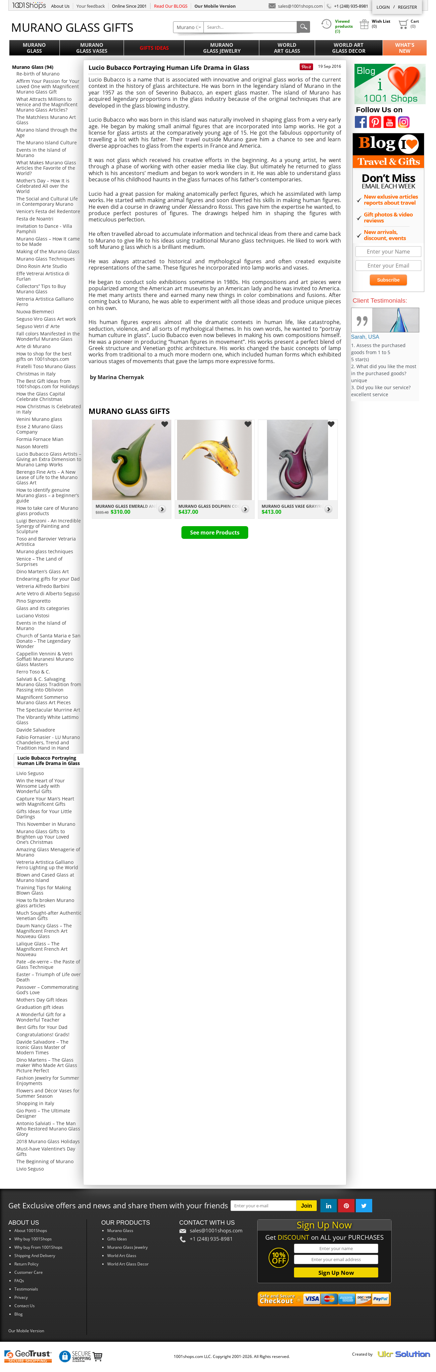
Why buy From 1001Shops (38, 1247)
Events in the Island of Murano (41, 152)
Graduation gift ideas (40, 1007)
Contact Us (24, 1306)
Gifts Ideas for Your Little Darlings (44, 814)
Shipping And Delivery (34, 1255)
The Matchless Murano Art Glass (46, 120)
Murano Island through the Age (46, 132)
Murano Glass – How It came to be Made (48, 241)
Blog (18, 1314)
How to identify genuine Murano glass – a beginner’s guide (47, 495)
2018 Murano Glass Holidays (48, 1141)
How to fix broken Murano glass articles (45, 903)
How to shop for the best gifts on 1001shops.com (43, 356)
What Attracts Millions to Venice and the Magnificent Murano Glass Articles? (47, 104)
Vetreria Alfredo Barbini (42, 586)
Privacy (21, 1297)
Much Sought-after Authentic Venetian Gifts (49, 915)
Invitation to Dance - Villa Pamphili (44, 229)
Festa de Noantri (34, 218)
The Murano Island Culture (46, 142)
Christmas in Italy (35, 373)
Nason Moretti (32, 446)
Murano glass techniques (44, 551)
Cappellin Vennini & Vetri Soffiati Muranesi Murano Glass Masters (45, 658)
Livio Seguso (30, 773)
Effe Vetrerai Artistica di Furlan (42, 276)
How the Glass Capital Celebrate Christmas (40, 396)
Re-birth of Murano (37, 73)
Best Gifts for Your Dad (41, 1027)
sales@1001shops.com (296, 5)
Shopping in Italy (35, 1103)
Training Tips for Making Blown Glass (43, 890)
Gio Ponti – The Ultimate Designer (43, 1113)
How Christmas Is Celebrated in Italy (48, 409)
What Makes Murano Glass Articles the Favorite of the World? (46, 167)
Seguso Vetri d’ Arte (38, 326)
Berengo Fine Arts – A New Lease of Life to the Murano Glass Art (47, 477)
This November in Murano (45, 824)
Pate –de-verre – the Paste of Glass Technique (48, 964)
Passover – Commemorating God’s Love (47, 990)
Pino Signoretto (33, 601)
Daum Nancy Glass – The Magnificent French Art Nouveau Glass (44, 930)
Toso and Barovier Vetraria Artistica (46, 541)
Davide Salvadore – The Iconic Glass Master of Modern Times (42, 1047)
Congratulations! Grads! (42, 1034)
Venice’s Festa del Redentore (48, 211)
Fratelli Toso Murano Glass (46, 366)
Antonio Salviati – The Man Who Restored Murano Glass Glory (48, 1128)
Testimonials (26, 1289)
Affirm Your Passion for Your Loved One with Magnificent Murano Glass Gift (48, 86)
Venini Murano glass (39, 419)
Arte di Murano (33, 346)
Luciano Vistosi (32, 615)
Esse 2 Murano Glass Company (39, 429)
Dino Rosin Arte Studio (41, 266)
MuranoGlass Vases (91, 47)
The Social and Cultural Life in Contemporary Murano (47, 201)
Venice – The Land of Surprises (39, 561)
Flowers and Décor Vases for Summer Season (48, 1093)
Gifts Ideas (154, 47)
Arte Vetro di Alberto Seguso (48, 593)
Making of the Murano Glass (48, 251)
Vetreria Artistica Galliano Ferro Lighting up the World (47, 865)
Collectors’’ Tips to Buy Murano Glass (41, 289)
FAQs (19, 1280)
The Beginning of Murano (45, 1161)
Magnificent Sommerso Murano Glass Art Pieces (43, 700)
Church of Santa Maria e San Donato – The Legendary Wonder (48, 640)
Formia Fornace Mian (39, 439)
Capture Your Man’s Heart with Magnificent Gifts (45, 801)
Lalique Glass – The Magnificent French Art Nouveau (41, 948)
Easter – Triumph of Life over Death (48, 977)
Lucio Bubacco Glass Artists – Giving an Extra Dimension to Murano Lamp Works (48, 459)
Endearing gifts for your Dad (48, 579)
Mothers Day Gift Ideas (41, 1000)
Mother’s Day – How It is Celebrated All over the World (42, 185)
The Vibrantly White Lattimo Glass (47, 720)
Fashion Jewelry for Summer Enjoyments (47, 1080)
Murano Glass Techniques (45, 259)
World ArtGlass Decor (349, 47)
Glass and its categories (42, 608)
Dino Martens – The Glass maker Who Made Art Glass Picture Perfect (46, 1065)
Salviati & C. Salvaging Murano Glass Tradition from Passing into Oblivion (48, 684)
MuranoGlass (34, 47)
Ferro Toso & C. (33, 671)
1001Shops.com (29, 4)
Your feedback (91, 6)
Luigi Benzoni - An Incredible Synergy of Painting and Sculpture (48, 526)
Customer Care (28, 1272)
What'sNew (404, 47)
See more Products (215, 532)
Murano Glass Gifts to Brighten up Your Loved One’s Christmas (42, 836)
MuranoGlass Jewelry (222, 47)
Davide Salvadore (35, 730)
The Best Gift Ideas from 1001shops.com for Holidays (47, 384)
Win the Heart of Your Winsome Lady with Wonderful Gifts (40, 785)
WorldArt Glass (287, 47)
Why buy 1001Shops (33, 1239)
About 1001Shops (30, 1230)
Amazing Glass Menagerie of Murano (48, 852)
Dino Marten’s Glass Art (42, 571)
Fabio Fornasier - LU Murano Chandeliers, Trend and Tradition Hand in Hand (48, 742)
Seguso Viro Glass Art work (46, 319)
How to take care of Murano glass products (47, 510)
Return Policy (26, 1264)
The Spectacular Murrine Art (48, 710)
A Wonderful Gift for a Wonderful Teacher (40, 1017)
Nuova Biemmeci (35, 311)
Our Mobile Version (26, 1331)
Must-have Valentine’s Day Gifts (45, 1151)
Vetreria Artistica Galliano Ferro (45, 301)
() (408, 24)
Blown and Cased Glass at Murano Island (45, 877)
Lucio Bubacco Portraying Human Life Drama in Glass (48, 760)
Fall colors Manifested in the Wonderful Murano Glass (48, 336)
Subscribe (388, 280)
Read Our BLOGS (170, 6)
